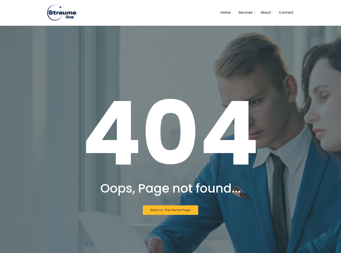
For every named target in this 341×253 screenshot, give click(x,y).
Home (226, 12)
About (266, 12)
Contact (286, 12)
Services (245, 12)
